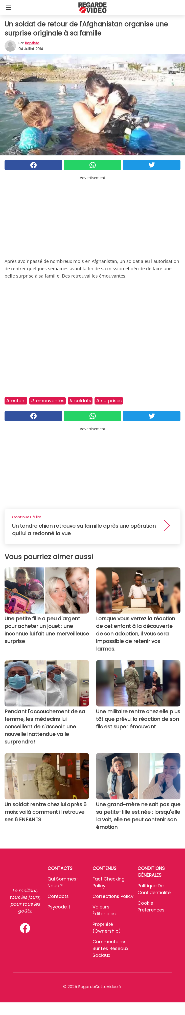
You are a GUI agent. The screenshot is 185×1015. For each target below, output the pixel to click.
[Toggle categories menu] (9, 7)
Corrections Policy (112, 896)
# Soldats (80, 400)
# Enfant (16, 400)
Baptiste (32, 43)
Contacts (58, 896)
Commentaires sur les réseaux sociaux (110, 948)
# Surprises (109, 400)
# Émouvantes (47, 400)
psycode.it (59, 907)
